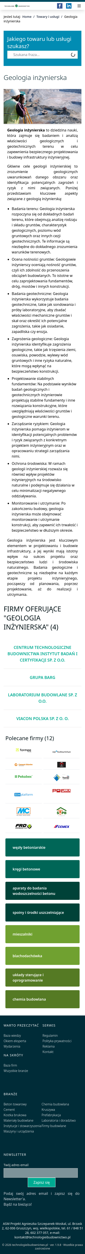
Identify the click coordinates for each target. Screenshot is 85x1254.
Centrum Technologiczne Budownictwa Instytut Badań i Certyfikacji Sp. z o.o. (42, 654)
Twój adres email (16, 1165)
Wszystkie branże (16, 1071)
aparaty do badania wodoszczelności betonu (34, 891)
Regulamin (50, 1035)
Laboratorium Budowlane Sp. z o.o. (42, 698)
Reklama (49, 1046)
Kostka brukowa (15, 1115)
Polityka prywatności (57, 1041)
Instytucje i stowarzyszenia (22, 1126)
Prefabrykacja (51, 1115)
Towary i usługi (47, 16)
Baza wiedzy (12, 1035)
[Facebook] (59, 6)
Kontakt (48, 1052)
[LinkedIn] (68, 6)
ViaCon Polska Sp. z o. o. (42, 718)
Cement (9, 1109)
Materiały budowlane (18, 1120)
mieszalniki (22, 934)
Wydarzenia (12, 1046)
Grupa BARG (42, 677)
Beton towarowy (15, 1104)
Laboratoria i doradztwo (59, 1120)
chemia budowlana (29, 999)
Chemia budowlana (55, 1104)
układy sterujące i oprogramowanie (28, 977)
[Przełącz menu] (79, 6)
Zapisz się (41, 1182)
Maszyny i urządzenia (19, 1131)
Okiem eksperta (15, 1041)
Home (27, 16)
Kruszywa (48, 1109)
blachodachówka (27, 955)
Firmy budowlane (54, 1126)
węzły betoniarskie (29, 847)
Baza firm (10, 1065)
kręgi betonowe (26, 869)
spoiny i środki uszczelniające (38, 912)
